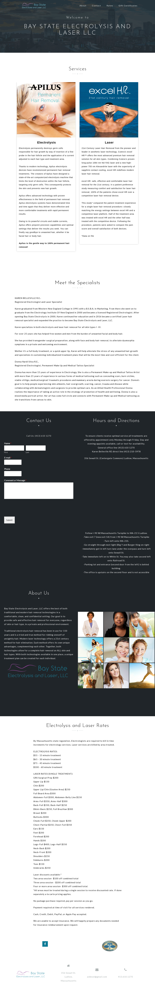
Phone (7, 469)
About (83, 5)
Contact (96, 5)
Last (27, 452)
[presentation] (25, 512)
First (6, 452)
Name (7, 443)
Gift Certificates (128, 5)
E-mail (8, 457)
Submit (9, 520)
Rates (110, 5)
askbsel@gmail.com (97, 976)
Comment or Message (15, 480)
